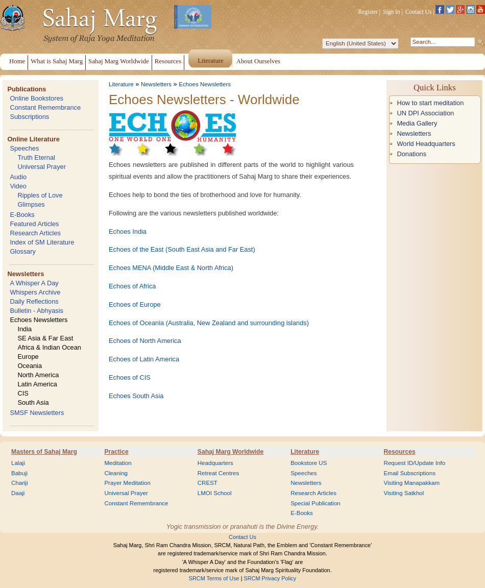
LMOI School (215, 493)
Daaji (18, 493)
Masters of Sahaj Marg (44, 451)
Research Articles (35, 233)
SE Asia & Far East (45, 338)
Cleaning (116, 473)
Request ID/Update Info (415, 463)
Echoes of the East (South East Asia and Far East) (182, 249)
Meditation (117, 463)
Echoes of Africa (132, 286)
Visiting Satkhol (404, 493)
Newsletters (25, 274)
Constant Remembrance (45, 107)
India (24, 329)
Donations (411, 154)
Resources (400, 451)
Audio (18, 177)
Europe (27, 356)
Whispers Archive (35, 292)
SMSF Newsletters (37, 412)
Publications (26, 89)
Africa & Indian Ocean (49, 347)
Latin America (37, 384)
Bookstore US (308, 463)
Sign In (391, 12)
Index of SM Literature (42, 242)
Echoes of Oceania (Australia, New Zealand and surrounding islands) (209, 323)
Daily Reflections (34, 301)
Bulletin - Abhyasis (36, 310)
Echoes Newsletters (38, 320)
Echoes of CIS (130, 377)
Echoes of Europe (135, 304)
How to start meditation (430, 103)
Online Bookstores (36, 98)
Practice (116, 451)
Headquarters (215, 463)
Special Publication (315, 503)
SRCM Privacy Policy (270, 578)
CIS (22, 393)
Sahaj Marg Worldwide (230, 451)
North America (38, 375)
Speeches (24, 148)
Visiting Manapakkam (412, 483)
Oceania (29, 366)
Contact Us (418, 12)
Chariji (19, 483)
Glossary (23, 251)
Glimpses (30, 204)
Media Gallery (417, 123)
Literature (121, 84)
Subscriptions (29, 116)
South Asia (32, 402)
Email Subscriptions (409, 473)
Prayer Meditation (127, 483)
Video (18, 186)
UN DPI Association (425, 113)
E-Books (22, 214)
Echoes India (128, 231)
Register (368, 12)
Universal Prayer (41, 166)
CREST (207, 483)
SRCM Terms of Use (214, 578)
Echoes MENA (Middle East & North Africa (170, 268)
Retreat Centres (218, 473)
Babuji (19, 473)
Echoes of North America (145, 341)
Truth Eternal (36, 157)
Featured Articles (34, 224)
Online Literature (33, 139)
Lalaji (18, 463)
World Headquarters (426, 144)
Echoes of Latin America (144, 359)
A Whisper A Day (34, 283)
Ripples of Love (39, 195)
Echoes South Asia (136, 396)
